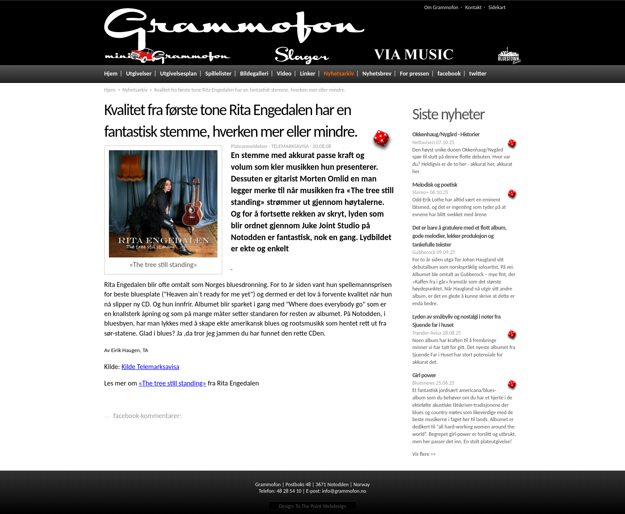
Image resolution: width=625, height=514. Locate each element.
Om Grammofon (441, 7)
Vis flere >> (424, 454)
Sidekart (497, 7)
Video (284, 73)
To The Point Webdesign (321, 506)
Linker (307, 73)
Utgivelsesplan (178, 73)
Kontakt (473, 7)
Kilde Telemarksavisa (150, 366)
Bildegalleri (254, 73)
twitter (478, 73)
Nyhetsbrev (376, 73)
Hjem (111, 73)
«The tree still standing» (172, 383)
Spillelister (218, 73)
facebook (449, 73)
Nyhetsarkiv (339, 73)
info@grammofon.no (344, 491)
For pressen (414, 73)
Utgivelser (138, 73)
